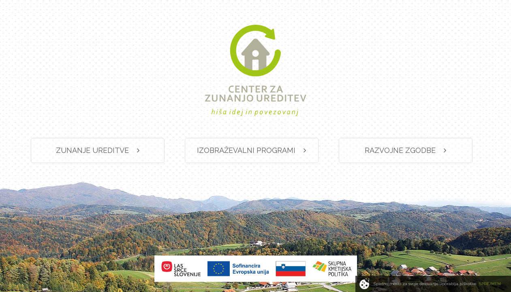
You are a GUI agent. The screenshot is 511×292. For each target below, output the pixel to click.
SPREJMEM (490, 283)
